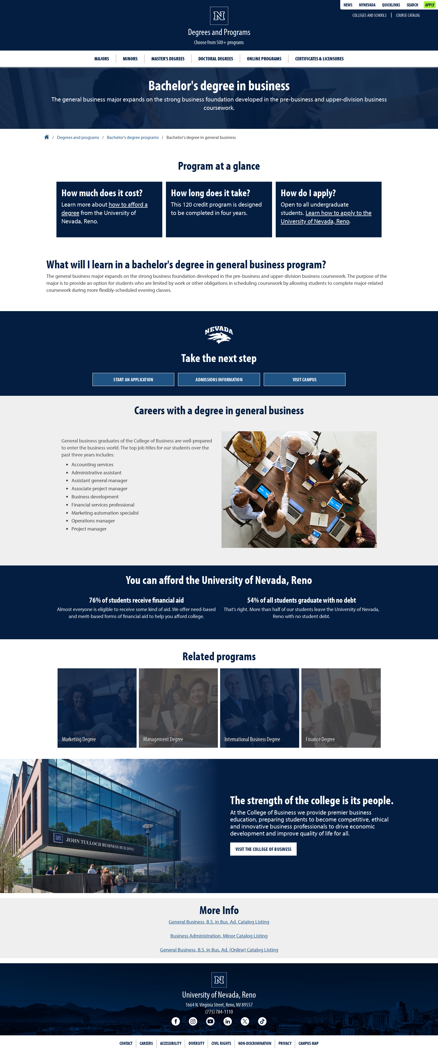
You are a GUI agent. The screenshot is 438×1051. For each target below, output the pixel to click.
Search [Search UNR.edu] (412, 5)
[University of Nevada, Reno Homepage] (219, 980)
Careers (146, 1043)
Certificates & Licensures (319, 58)
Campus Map (308, 1043)
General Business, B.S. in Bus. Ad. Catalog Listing (219, 922)
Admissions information (219, 379)
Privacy (284, 1043)
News (348, 5)
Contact (126, 1043)
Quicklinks (391, 5)
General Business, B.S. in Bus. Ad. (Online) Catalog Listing (219, 949)
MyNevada (367, 5)
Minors (130, 58)
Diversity (196, 1043)
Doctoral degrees (215, 58)
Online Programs (264, 58)
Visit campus (305, 379)
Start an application (133, 379)
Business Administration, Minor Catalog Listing (219, 935)
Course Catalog (408, 15)
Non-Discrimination (254, 1043)
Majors (101, 58)
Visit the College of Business (263, 849)
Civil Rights (221, 1043)
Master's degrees (167, 58)
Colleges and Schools (370, 15)
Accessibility (170, 1043)
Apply (429, 5)
